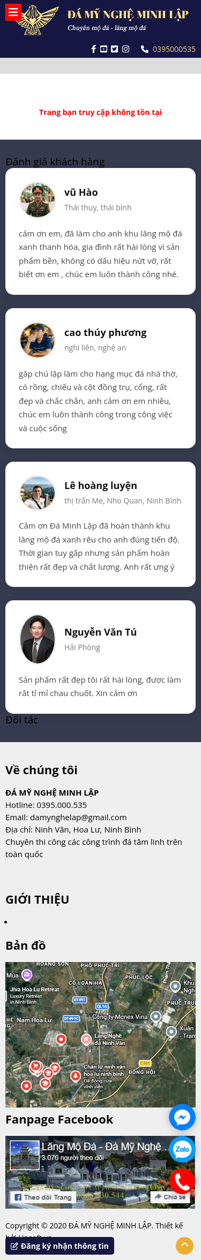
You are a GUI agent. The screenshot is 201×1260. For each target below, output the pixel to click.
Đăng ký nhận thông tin (60, 1246)
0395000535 (168, 49)
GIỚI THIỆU (37, 899)
